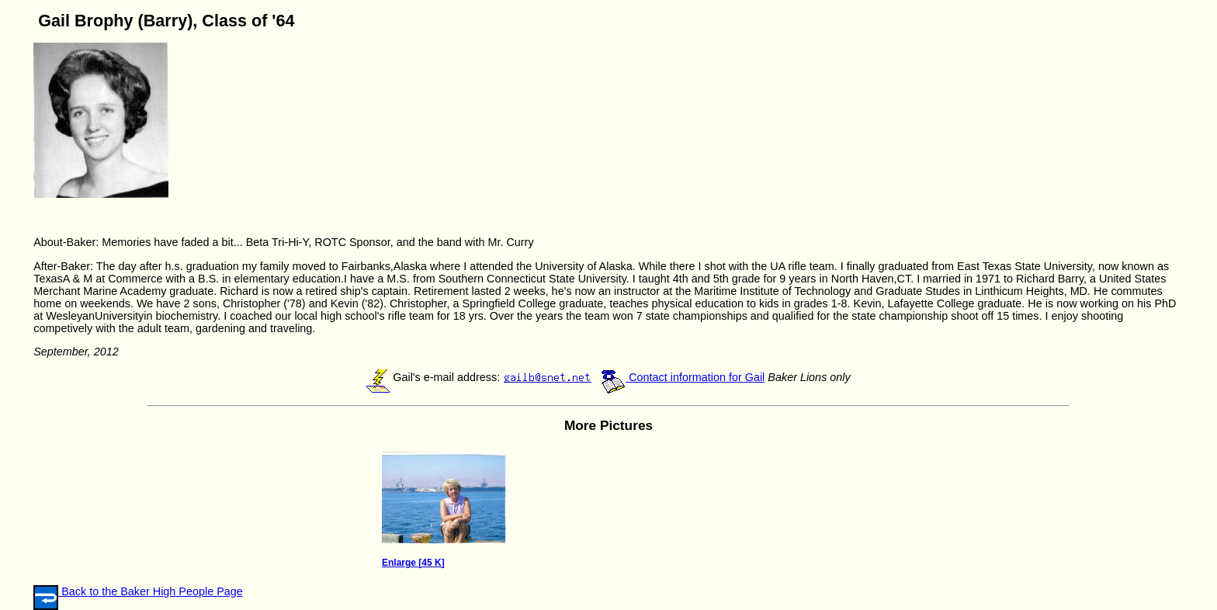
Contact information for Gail (683, 377)
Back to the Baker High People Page (150, 591)
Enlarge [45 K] (413, 562)
